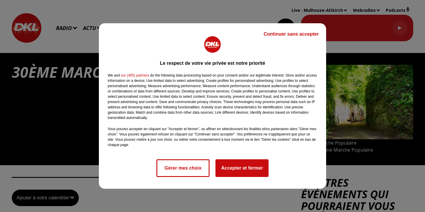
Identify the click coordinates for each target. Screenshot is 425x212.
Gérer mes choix (182, 167)
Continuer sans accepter (291, 34)
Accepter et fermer (242, 167)
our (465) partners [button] (135, 75)
